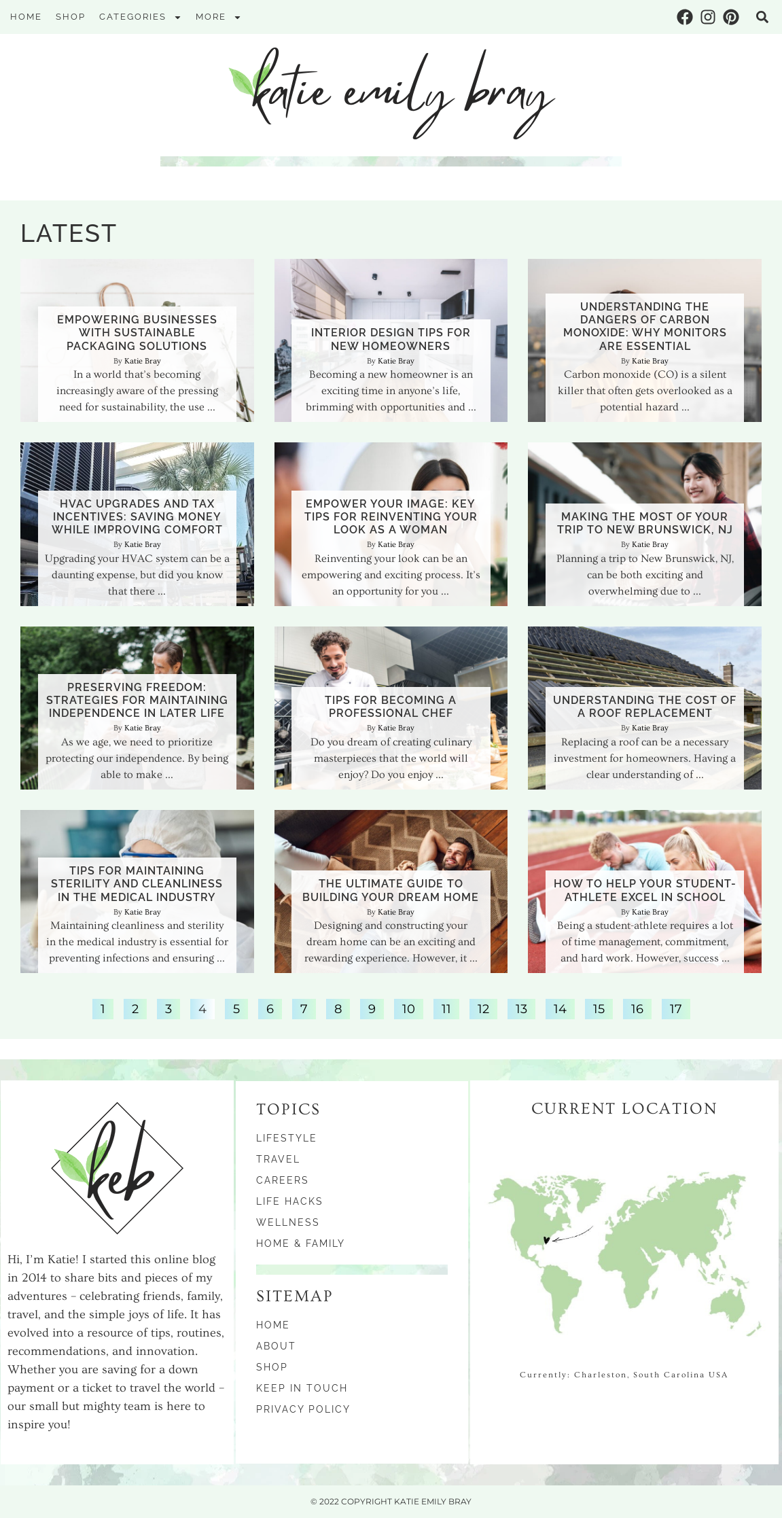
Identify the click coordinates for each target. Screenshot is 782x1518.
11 (446, 1008)
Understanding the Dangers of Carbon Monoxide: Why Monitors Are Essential (645, 326)
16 (636, 1008)
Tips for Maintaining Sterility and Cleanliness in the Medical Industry (137, 883)
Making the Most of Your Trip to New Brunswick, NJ (645, 523)
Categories (140, 17)
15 (598, 1008)
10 (408, 1008)
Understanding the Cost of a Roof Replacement (644, 707)
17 (675, 1008)
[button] (762, 17)
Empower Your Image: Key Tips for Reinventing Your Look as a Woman (391, 516)
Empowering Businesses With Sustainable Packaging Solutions (137, 332)
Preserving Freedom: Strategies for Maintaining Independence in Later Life (137, 700)
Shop (71, 17)
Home (26, 17)
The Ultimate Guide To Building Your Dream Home (390, 890)
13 (521, 1008)
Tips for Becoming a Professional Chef (391, 707)
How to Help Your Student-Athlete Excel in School (645, 890)
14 (560, 1008)
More (219, 17)
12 (483, 1008)
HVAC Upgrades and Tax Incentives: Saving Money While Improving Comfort (137, 516)
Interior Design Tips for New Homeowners (391, 339)
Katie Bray (142, 361)
